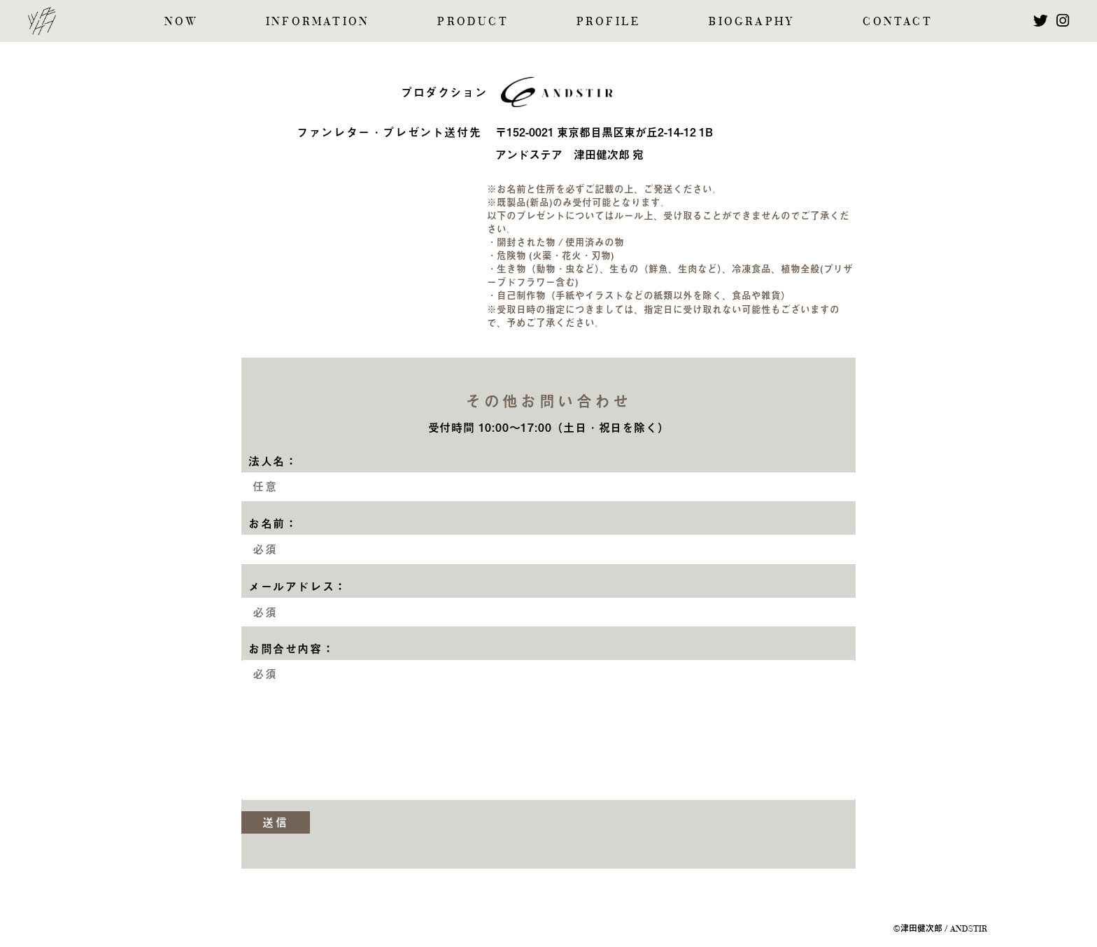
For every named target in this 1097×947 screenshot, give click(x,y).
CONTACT (897, 21)
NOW (181, 21)
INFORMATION (317, 21)
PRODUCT (472, 21)
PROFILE (608, 21)
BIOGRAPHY (752, 21)
